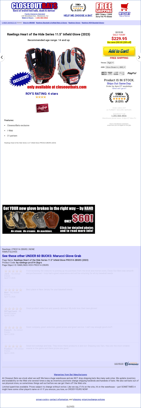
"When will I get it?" (119, 88)
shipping (77, 399)
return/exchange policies (93, 399)
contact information (59, 399)
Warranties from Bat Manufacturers (70, 374)
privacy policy (42, 399)
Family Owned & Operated (35, 14)
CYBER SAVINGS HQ (9, 23)
